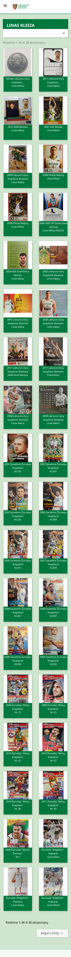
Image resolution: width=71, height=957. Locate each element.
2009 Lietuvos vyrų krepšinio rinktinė (18, 178)
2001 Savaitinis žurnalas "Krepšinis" (18, 467)
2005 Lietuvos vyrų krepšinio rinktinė (53, 275)
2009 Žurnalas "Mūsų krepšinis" (18, 708)
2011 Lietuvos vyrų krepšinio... (53, 82)
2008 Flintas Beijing (53, 176)
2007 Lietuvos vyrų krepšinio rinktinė (18, 323)
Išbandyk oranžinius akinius (18, 275)
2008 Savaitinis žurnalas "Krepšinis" (18, 612)
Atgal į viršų (52, 933)
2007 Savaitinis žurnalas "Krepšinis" (53, 564)
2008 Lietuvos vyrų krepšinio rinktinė (53, 323)
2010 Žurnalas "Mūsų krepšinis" (18, 757)
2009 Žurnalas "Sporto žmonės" (18, 853)
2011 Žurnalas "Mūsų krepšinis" (53, 805)
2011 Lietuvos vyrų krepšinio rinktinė (18, 371)
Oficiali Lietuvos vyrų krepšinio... (18, 82)
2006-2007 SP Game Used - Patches (53, 226)
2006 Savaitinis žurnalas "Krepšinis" (53, 516)
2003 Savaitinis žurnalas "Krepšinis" (53, 467)
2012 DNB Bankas (18, 128)
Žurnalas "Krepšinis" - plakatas (53, 853)
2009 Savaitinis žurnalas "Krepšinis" (53, 660)
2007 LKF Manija (53, 128)
